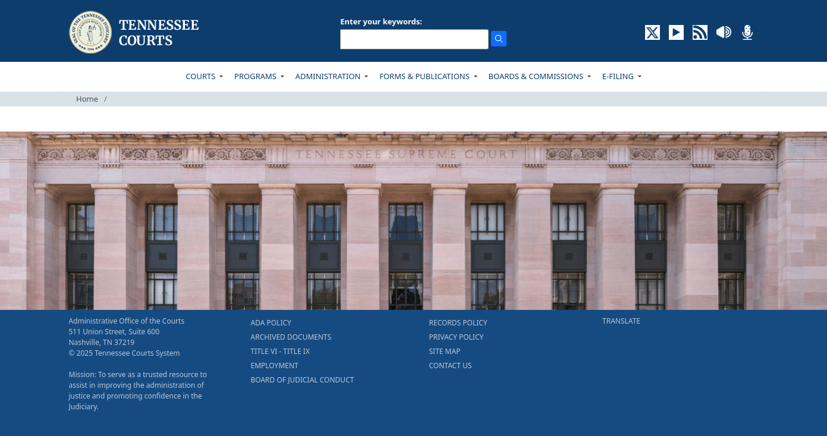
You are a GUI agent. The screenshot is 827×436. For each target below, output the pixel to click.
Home (87, 98)
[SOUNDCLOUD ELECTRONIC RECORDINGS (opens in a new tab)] (723, 31)
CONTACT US (450, 365)
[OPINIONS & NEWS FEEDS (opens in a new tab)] (700, 31)
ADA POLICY (271, 323)
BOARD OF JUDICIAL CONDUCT (302, 380)
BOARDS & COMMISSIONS (537, 76)
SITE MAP (445, 351)
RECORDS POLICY (458, 323)
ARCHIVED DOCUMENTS (291, 337)
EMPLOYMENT (274, 365)
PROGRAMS (256, 76)
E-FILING (619, 76)
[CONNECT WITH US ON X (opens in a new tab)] (652, 31)
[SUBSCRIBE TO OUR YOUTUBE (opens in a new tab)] (676, 31)
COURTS (201, 76)
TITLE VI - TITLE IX (280, 351)
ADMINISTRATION (329, 76)
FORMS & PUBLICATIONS (425, 76)
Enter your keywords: (381, 21)
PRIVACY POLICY (456, 337)
